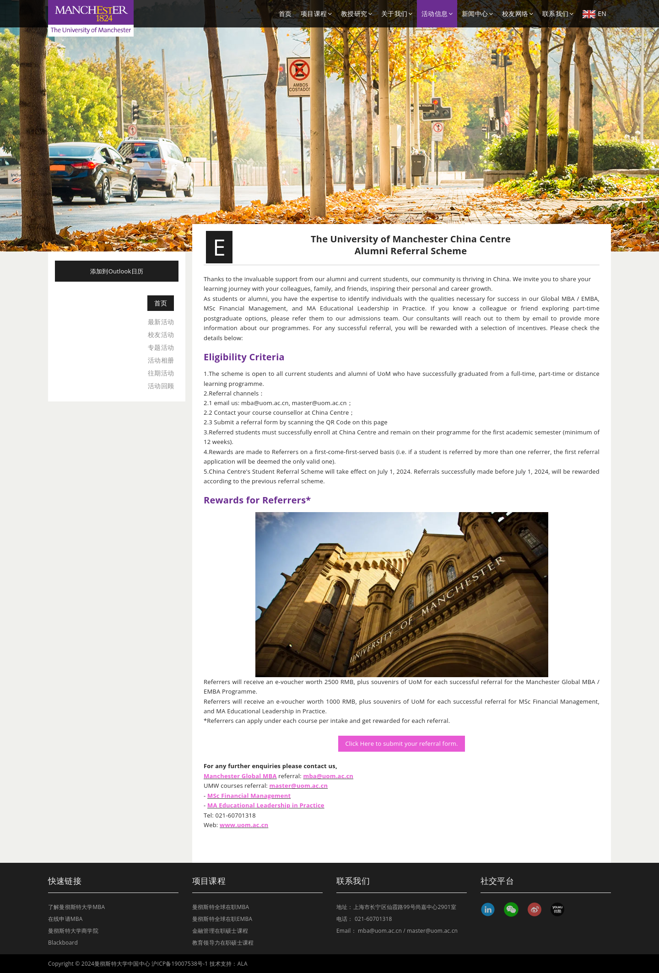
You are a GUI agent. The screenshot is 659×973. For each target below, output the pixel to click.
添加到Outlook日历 (116, 271)
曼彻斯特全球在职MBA (220, 907)
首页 (285, 13)
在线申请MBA (65, 919)
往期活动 (161, 373)
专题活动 (161, 347)
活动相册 (161, 360)
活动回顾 (161, 385)
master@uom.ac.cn (432, 931)
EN (594, 13)
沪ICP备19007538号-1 (179, 964)
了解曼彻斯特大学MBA (76, 907)
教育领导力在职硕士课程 (223, 942)
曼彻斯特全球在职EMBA (222, 919)
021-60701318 (373, 919)
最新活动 (161, 321)
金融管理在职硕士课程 (220, 931)
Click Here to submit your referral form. (401, 743)
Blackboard (63, 942)
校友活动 (161, 334)
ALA (243, 964)
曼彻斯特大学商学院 (73, 931)
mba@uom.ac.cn (380, 931)
